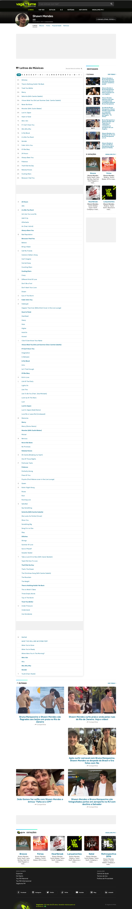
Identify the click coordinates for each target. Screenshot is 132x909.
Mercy (24, 92)
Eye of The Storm (28, 296)
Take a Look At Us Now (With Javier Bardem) (37, 557)
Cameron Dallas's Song (30, 255)
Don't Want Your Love (29, 287)
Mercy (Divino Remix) (29, 426)
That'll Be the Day (28, 166)
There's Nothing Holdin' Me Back (33, 84)
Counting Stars (27, 267)
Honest (24, 336)
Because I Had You (28, 178)
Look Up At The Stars (29, 398)
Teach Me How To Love (29, 561)
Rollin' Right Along (28, 487)
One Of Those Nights (29, 459)
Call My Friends (27, 251)
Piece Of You (26, 475)
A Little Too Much (28, 137)
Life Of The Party (27, 381)
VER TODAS (111, 74)
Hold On (24, 332)
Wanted (24, 637)
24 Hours (25, 153)
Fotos (48, 26)
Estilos (52, 10)
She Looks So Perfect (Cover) (32, 516)
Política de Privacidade (105, 877)
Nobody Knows (27, 170)
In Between (25, 357)
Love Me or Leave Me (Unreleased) (33, 414)
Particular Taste (27, 463)
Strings (24, 540)
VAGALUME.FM (110, 153)
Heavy (24, 320)
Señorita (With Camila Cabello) (32, 96)
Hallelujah (25, 304)
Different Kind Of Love (29, 279)
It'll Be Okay (26, 149)
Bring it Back (26, 247)
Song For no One (27, 528)
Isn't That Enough (28, 369)
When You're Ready (28, 649)
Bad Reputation (27, 234)
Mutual (24, 434)
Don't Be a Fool (27, 283)
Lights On (25, 385)
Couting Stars (26, 174)
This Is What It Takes (29, 589)
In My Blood (26, 133)
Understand (26, 610)
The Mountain (26, 577)
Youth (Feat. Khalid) (28, 674)
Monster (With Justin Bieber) (32, 108)
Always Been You (28, 157)
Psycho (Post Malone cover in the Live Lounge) (38, 479)
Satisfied (25, 504)
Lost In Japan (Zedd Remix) (31, 410)
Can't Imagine (26, 259)
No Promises (26, 447)
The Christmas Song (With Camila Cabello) (36, 573)
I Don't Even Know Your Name (32, 341)
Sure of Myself (27, 549)
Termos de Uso (102, 875)
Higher (24, 328)
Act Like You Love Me (29, 214)
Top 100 (41, 10)
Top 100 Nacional (22, 877)
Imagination (26, 353)
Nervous (24, 438)
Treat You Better (27, 88)
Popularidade (56, 26)
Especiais (19, 872)
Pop (34, 19)
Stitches (24, 80)
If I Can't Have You (28, 125)
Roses (24, 492)
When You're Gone (28, 645)
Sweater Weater (27, 553)
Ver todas (111, 683)
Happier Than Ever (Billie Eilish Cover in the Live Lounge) (41, 308)
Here (23, 324)
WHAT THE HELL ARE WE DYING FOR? (35, 641)
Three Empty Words (28, 594)
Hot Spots (83, 10)
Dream (24, 292)
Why (23, 662)
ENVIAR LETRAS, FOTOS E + (106, 19)
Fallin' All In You (27, 145)
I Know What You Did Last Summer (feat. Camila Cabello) (41, 100)
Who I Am (25, 121)
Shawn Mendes (43, 16)
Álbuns (41, 26)
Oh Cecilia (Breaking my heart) (32, 455)
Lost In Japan (26, 113)
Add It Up (25, 218)
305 (23, 206)
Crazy (24, 275)
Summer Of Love (27, 545)
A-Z (61, 10)
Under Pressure (27, 606)
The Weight (25, 581)
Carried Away (26, 263)
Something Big (27, 524)
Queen (24, 483)
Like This (25, 389)
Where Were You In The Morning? (33, 653)
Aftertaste (25, 222)
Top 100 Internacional (23, 880)
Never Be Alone (27, 104)
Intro (23, 365)
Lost (23, 402)
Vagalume (26, 4)
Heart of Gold (26, 117)
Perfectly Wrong (27, 471)
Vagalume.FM (97, 10)
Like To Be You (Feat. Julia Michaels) (34, 394)
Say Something (27, 508)
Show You (25, 520)
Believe (24, 243)
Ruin (23, 496)
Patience (25, 162)
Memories (25, 418)
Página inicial (36, 21)
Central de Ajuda (103, 872)
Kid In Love (25, 377)
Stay (23, 532)
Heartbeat (25, 316)
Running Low (26, 500)
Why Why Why (26, 129)
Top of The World (27, 598)
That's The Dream (28, 569)
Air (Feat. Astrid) (27, 226)
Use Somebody (27, 614)
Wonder (24, 141)
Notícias (70, 10)
